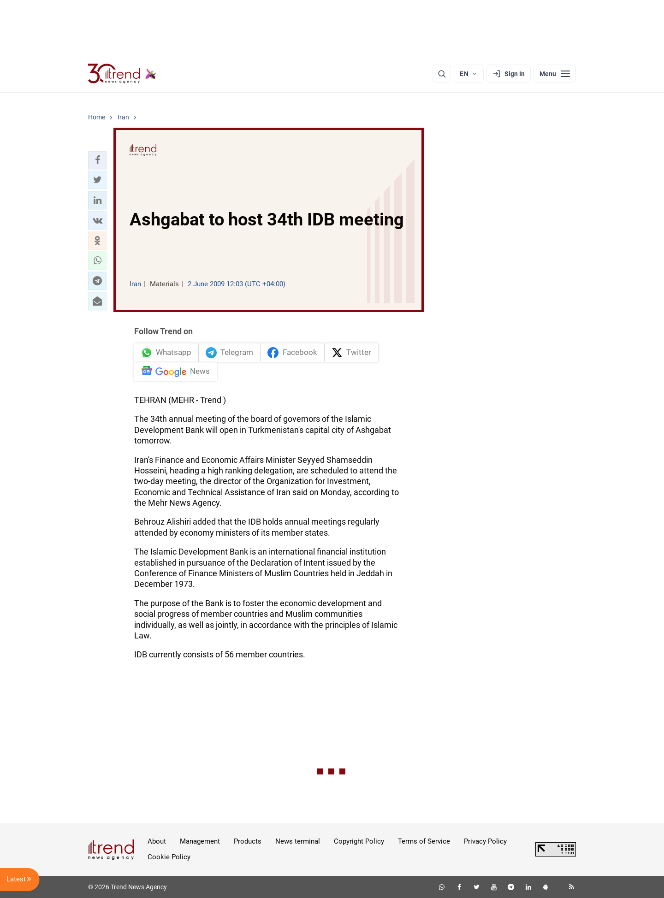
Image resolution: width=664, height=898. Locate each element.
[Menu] (555, 74)
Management (200, 841)
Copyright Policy (359, 841)
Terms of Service (424, 841)
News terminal (297, 841)
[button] (97, 160)
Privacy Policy (485, 841)
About (157, 841)
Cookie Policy (169, 857)
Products (247, 841)
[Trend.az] (122, 74)
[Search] (442, 74)
